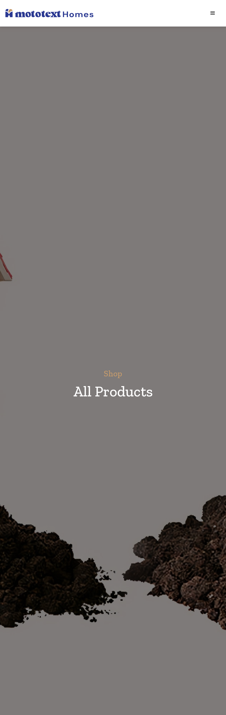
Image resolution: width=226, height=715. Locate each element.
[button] (213, 13)
